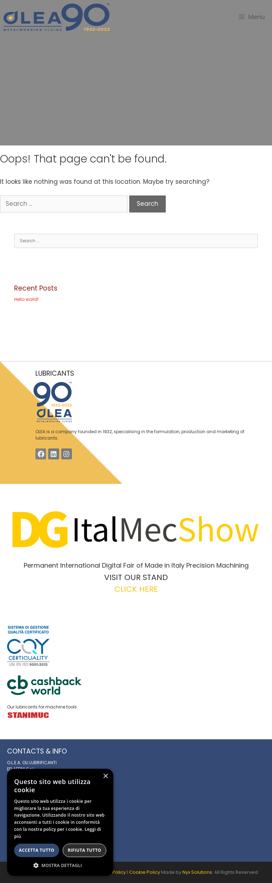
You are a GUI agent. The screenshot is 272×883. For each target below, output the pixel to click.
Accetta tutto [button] (36, 850)
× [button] (105, 776)
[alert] (60, 822)
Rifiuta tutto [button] (84, 850)
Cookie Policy (144, 872)
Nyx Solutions (197, 872)
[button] (60, 865)
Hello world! (26, 299)
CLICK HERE (136, 589)
